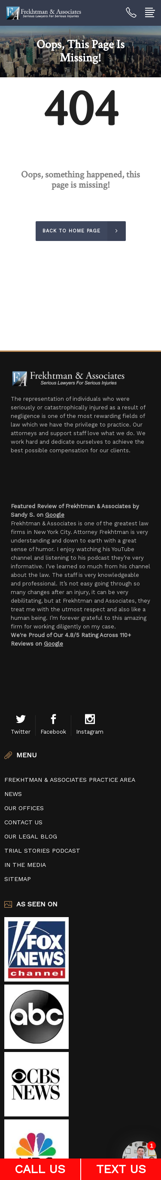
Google (54, 515)
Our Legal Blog (30, 836)
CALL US (40, 1169)
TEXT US (121, 1169)
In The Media (25, 864)
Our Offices (24, 808)
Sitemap (17, 878)
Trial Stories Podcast (42, 850)
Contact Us (23, 822)
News (13, 793)
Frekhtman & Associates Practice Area (69, 779)
